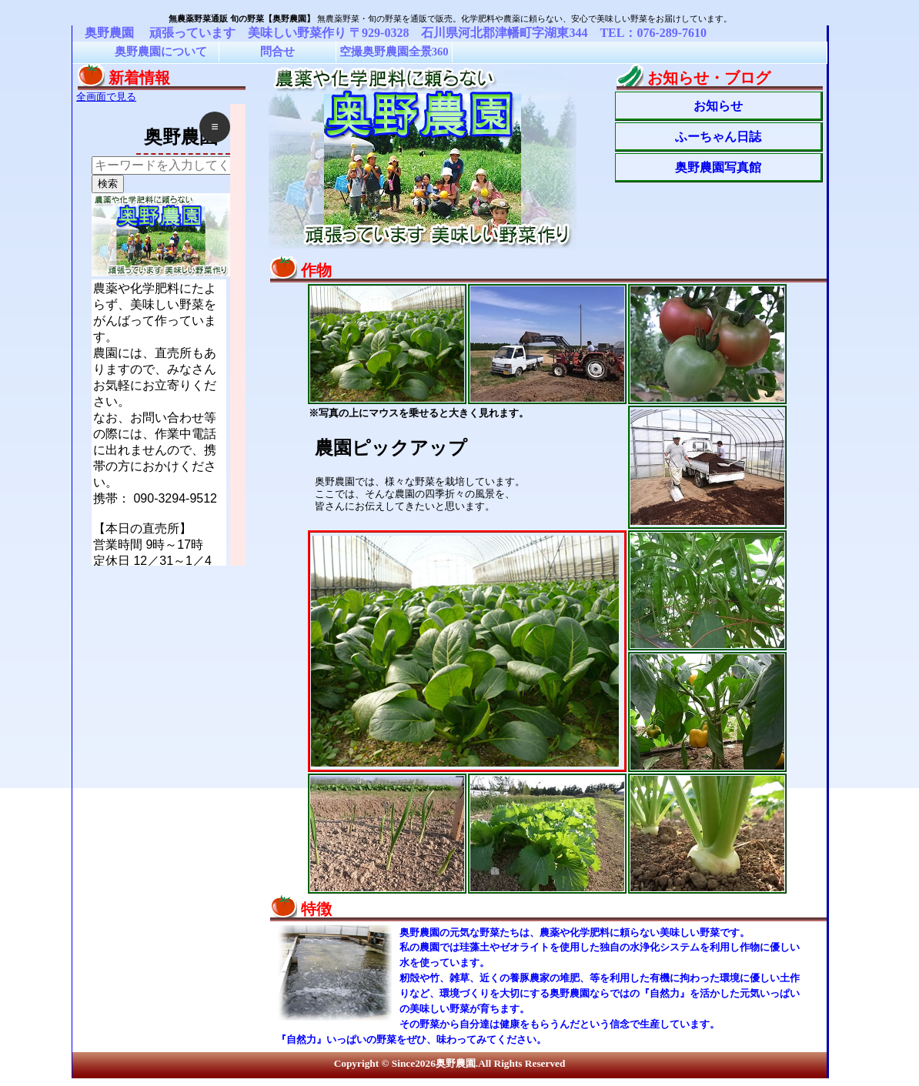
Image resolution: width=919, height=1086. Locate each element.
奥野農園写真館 (718, 167)
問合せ (277, 51)
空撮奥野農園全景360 (394, 51)
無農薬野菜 (338, 18)
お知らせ (718, 105)
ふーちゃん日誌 (718, 136)
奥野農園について (161, 51)
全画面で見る (106, 96)
